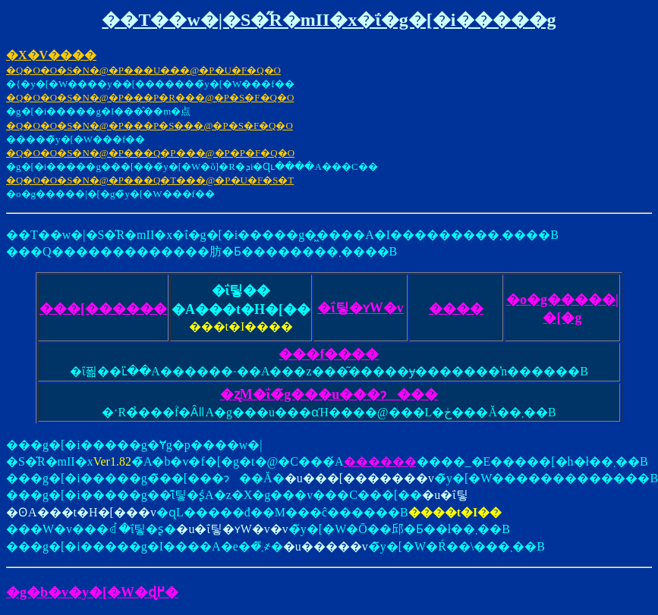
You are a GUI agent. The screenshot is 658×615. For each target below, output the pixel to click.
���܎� (456, 308)
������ (380, 461)
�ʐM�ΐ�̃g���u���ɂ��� (329, 394)
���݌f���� (329, 354)
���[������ (103, 308)
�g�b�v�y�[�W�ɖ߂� (92, 592)
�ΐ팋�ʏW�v (360, 307)
